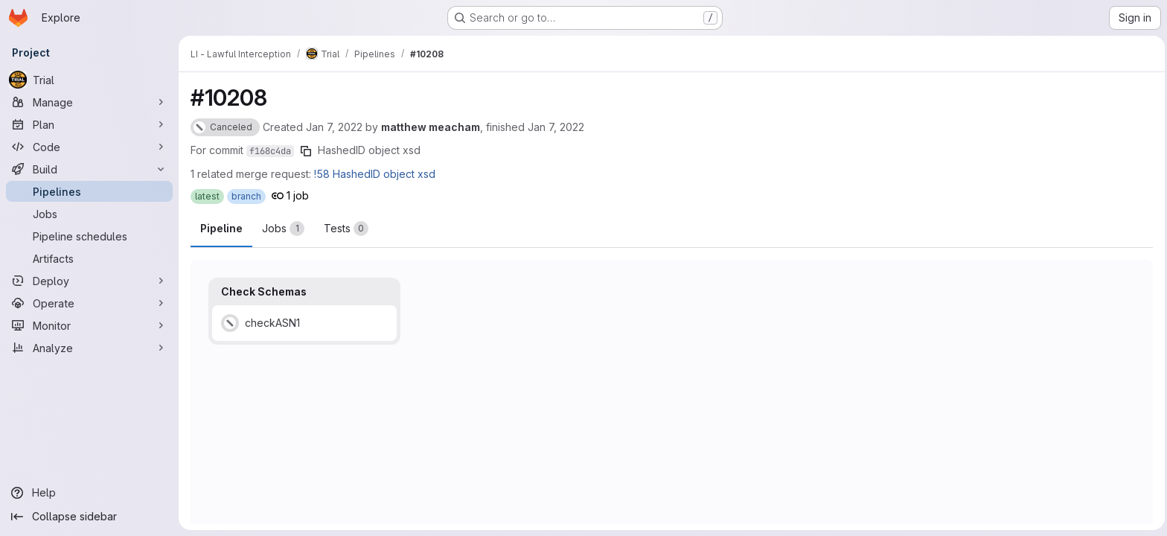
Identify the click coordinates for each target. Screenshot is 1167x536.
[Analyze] (89, 347)
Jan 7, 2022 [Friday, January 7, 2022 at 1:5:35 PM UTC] (334, 127)
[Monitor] (89, 325)
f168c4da (270, 151)
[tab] (283, 228)
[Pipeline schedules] (89, 236)
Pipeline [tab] (221, 228)
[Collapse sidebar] (89, 516)
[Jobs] (89, 213)
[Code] (89, 146)
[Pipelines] (89, 191)
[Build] (89, 169)
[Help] (89, 492)
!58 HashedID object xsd (374, 174)
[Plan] (89, 124)
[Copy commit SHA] (306, 151)
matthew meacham (430, 127)
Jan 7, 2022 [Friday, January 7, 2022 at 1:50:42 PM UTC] (556, 127)
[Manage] (89, 102)
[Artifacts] (89, 258)
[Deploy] (89, 280)
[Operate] (89, 303)
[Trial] (89, 79)
